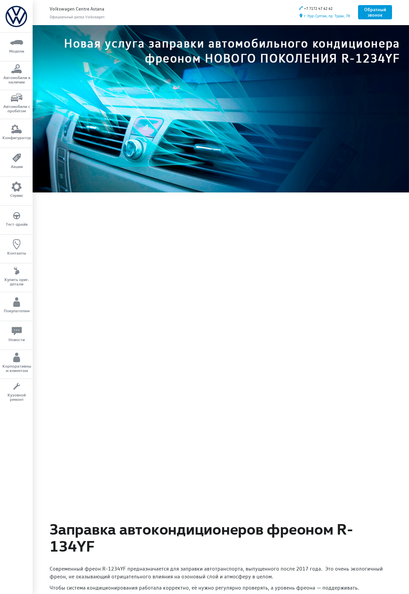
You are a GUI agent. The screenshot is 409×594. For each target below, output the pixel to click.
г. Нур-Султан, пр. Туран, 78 (324, 16)
